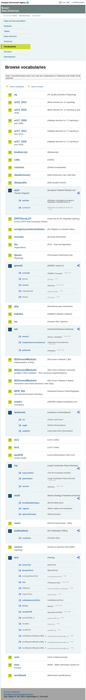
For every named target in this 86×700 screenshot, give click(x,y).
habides (18, 314)
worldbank (20, 675)
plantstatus (27, 478)
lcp (16, 465)
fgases (18, 255)
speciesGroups (29, 514)
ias (15, 321)
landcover (19, 412)
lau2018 (18, 455)
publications (21, 530)
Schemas (8, 41)
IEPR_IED (19, 391)
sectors (25, 486)
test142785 (27, 612)
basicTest (26, 565)
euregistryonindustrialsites (29, 229)
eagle (24, 425)
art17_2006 (20, 120)
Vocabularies (10, 46)
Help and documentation (14, 21)
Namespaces (10, 57)
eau (24, 582)
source (25, 285)
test (16, 557)
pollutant (26, 350)
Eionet (15, 16)
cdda (17, 159)
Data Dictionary (24, 16)
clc (23, 420)
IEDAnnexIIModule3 (25, 370)
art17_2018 (20, 141)
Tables (7, 31)
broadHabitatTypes (30, 503)
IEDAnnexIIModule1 (25, 359)
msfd (17, 495)
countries (26, 538)
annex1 (25, 336)
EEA (15, 2)
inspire (18, 401)
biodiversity (21, 152)
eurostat (19, 237)
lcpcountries (28, 473)
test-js (25, 606)
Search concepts (37, 87)
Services (7, 52)
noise (17, 523)
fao (16, 244)
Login (64, 2)
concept (26, 273)
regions (25, 508)
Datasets (8, 26)
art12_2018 (20, 110)
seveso (18, 547)
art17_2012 (20, 131)
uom (16, 657)
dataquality (20, 182)
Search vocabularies (17, 87)
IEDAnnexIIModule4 (25, 380)
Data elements (10, 36)
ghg (16, 306)
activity (25, 200)
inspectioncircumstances (33, 342)
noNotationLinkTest (31, 600)
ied (16, 329)
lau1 (16, 439)
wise (16, 664)
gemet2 (18, 265)
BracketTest (27, 570)
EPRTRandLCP (22, 218)
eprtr (17, 190)
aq (15, 94)
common (19, 167)
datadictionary (22, 175)
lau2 (16, 447)
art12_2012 (20, 102)
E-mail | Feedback (12, 692)
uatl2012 (26, 431)
